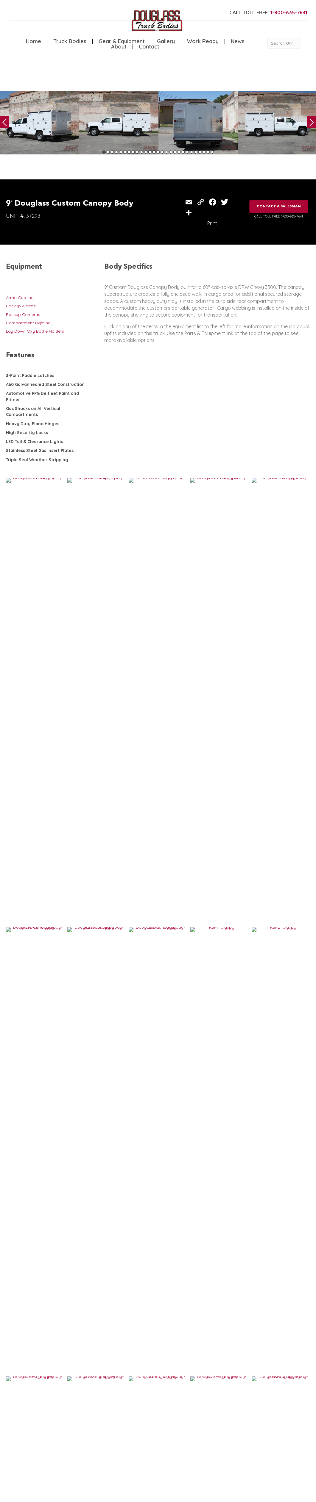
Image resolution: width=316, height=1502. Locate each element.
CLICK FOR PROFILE (282, 1457)
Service (66, 1417)
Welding (67, 1429)
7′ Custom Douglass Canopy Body (196, 1271)
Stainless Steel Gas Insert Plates (40, 450)
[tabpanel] (39, 122)
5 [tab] (120, 152)
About (119, 46)
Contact (149, 46)
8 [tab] (133, 152)
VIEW (24, 1197)
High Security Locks (27, 432)
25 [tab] (204, 152)
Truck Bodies (69, 41)
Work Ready (203, 41)
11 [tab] (145, 152)
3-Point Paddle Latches (30, 375)
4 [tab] (116, 152)
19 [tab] (179, 152)
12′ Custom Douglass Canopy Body (40, 1273)
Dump (91, 1435)
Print (212, 223)
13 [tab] (153, 152)
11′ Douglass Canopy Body (113, 1178)
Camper (67, 1435)
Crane (65, 1423)
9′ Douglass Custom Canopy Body (196, 1178)
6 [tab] (124, 152)
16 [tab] (166, 152)
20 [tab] (183, 152)
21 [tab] (187, 152)
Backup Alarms (21, 306)
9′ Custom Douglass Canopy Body (120, 1271)
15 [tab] (162, 152)
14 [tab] (158, 152)
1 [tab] (103, 152)
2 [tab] (108, 152)
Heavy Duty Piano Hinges (32, 423)
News (238, 41)
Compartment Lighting (28, 323)
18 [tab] (174, 152)
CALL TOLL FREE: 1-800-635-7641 (278, 216)
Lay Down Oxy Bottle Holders (35, 331)
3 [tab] (112, 152)
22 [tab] (191, 152)
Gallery (166, 41)
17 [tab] (170, 152)
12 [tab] (149, 152)
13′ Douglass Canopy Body (38, 1178)
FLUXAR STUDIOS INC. (156, 1494)
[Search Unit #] (284, 43)
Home (33, 41)
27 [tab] (212, 152)
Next (311, 122)
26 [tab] (208, 152)
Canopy (93, 1423)
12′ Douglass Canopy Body (264, 1178)
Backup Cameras (23, 314)
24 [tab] (199, 152)
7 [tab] (128, 152)
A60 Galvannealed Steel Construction (45, 384)
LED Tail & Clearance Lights (34, 441)
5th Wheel (95, 1417)
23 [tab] (195, 152)
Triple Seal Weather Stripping (37, 459)
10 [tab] (141, 152)
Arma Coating (20, 297)
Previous (4, 122)
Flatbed (93, 1429)
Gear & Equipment (122, 41)
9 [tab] (137, 152)
